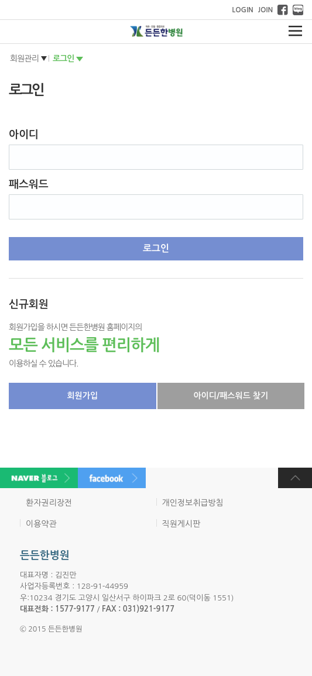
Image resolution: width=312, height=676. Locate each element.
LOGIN (242, 9)
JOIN (265, 9)
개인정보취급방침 (193, 503)
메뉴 (295, 31)
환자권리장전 (49, 503)
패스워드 (29, 184)
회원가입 (82, 396)
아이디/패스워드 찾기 (230, 396)
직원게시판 (181, 524)
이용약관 (41, 524)
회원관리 (24, 58)
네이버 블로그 (298, 10)
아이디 (24, 134)
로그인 (63, 58)
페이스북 (282, 10)
